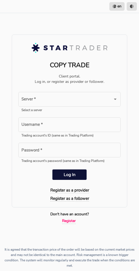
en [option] (117, 6)
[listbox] (123, 6)
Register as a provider (69, 190)
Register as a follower (69, 198)
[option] (132, 6)
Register (69, 220)
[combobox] (69, 100)
